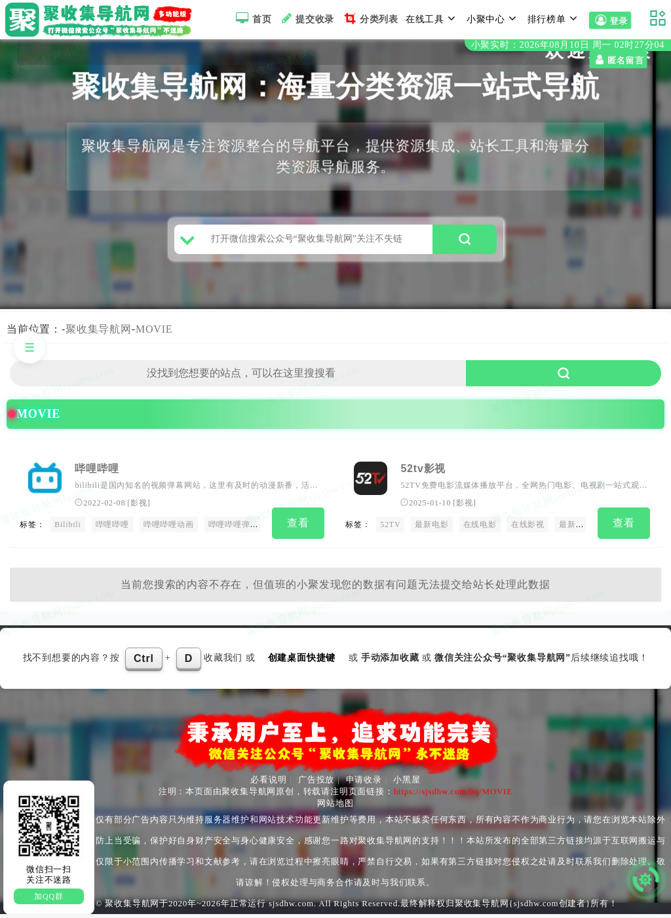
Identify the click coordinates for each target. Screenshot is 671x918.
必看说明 (268, 783)
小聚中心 (493, 18)
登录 (609, 21)
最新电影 (431, 530)
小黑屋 (406, 783)
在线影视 (528, 530)
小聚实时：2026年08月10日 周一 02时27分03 (567, 45)
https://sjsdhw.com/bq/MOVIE (453, 795)
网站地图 (335, 807)
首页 (252, 18)
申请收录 (364, 783)
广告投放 (316, 783)
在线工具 (432, 18)
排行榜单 (554, 18)
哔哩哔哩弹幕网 (237, 530)
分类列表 (369, 18)
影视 (464, 508)
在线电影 (480, 530)
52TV (390, 530)
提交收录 (306, 18)
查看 (298, 528)
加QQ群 (49, 896)
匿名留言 (34, 60)
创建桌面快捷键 (302, 661)
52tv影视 (423, 473)
